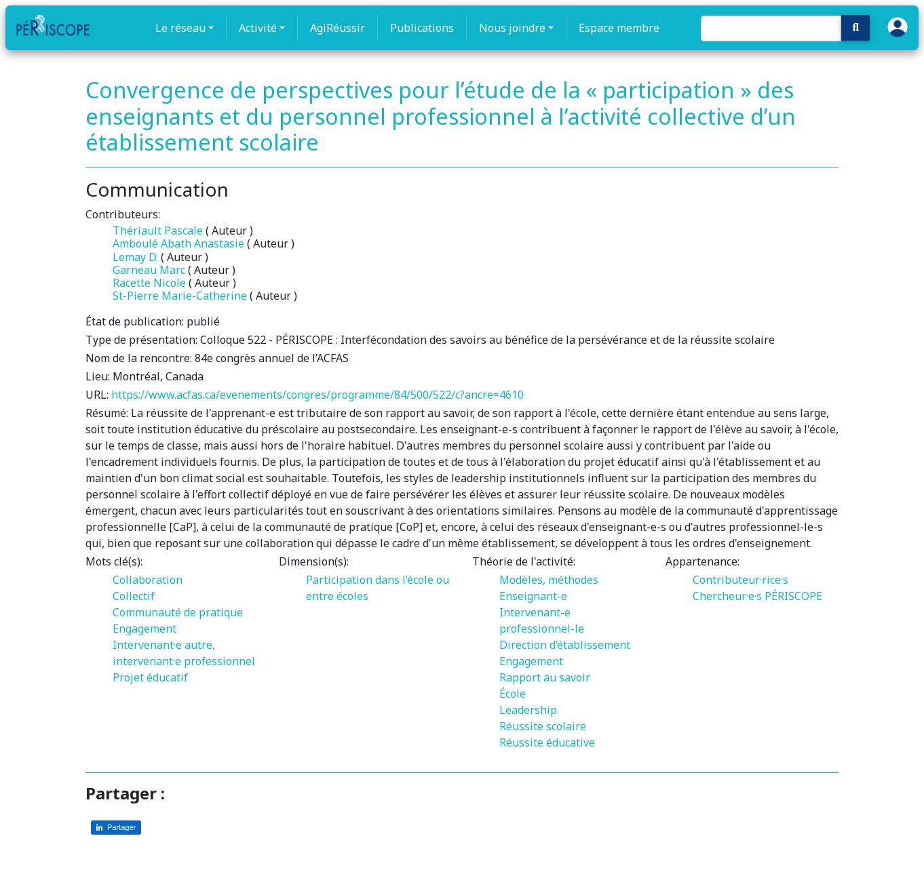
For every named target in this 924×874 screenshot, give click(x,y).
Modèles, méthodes (548, 579)
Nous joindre (512, 27)
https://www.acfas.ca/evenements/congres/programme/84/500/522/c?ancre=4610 (317, 394)
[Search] (771, 28)
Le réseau (180, 27)
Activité (258, 27)
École (512, 693)
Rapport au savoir (544, 677)
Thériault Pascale (158, 230)
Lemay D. (135, 257)
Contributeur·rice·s (740, 579)
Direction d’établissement (564, 644)
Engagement (144, 628)
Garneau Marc (149, 269)
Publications (422, 27)
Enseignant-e (533, 596)
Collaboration (147, 579)
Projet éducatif (150, 677)
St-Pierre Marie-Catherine (180, 295)
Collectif (134, 596)
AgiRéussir (337, 27)
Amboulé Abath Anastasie (178, 243)
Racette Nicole (149, 282)
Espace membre (619, 27)
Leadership (528, 709)
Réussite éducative (547, 742)
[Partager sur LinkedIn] (116, 827)
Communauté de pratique (178, 612)
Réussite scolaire (542, 726)
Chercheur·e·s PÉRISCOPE (757, 596)
